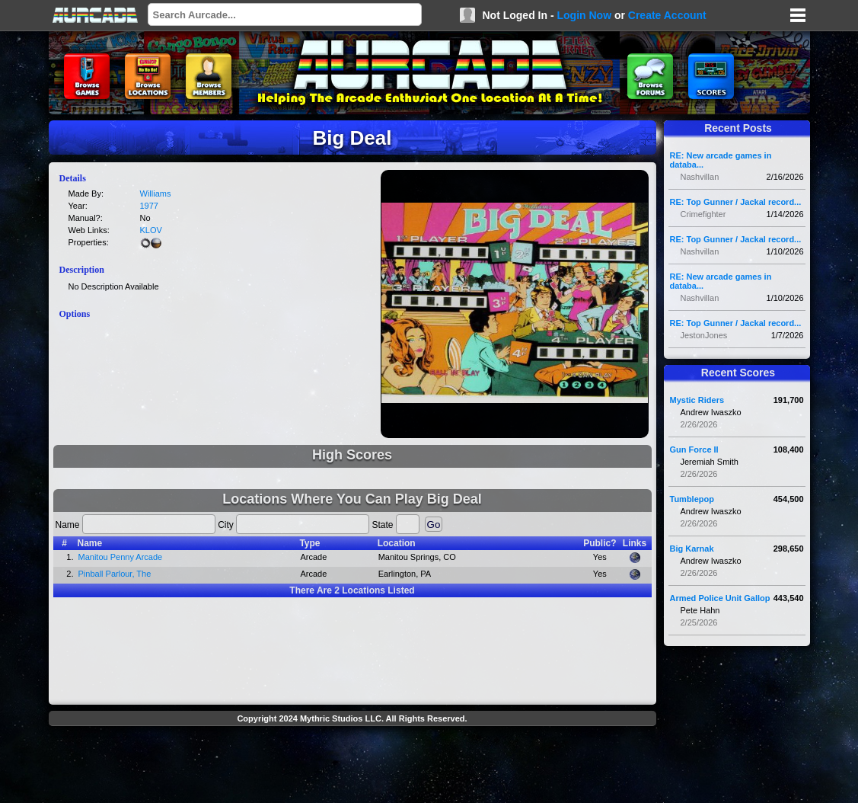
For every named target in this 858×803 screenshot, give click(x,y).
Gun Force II (694, 449)
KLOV (151, 230)
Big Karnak (692, 548)
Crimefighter (703, 214)
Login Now (584, 15)
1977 (149, 205)
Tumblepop (692, 499)
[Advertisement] (352, 766)
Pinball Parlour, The (115, 573)
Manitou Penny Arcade (120, 556)
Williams (155, 193)
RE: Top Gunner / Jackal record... (736, 201)
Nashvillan (700, 176)
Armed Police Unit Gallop (720, 598)
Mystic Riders (697, 400)
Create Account (667, 15)
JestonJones (704, 335)
